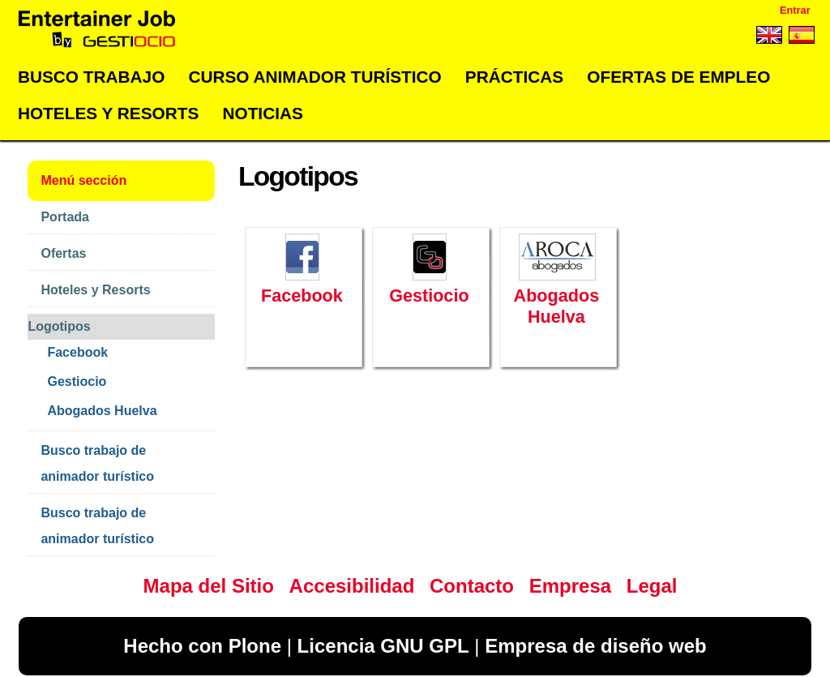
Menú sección (83, 180)
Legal (652, 586)
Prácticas (514, 76)
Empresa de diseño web (595, 646)
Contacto (472, 586)
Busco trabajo (91, 76)
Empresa (570, 586)
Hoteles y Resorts (108, 113)
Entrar (795, 10)
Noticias (262, 113)
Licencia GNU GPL (383, 646)
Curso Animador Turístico (314, 76)
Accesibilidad (352, 586)
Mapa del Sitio (208, 586)
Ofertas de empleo (678, 76)
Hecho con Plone (202, 646)
